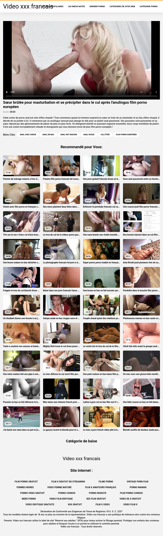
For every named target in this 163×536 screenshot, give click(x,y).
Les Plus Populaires (52, 6)
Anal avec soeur (28, 134)
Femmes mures (25, 487)
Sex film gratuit (96, 499)
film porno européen (126, 134)
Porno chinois (66, 493)
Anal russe (88, 134)
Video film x (130, 504)
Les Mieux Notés (76, 6)
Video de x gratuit (130, 499)
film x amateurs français (100, 487)
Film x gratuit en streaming (68, 481)
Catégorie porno (149, 6)
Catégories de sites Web (122, 6)
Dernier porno (97, 6)
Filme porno (106, 481)
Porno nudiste (97, 493)
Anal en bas (48, 134)
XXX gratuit (75, 504)
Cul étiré (105, 134)
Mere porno (29, 499)
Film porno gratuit (26, 481)
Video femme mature (59, 487)
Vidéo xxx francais (70, 526)
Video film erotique (61, 499)
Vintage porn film (137, 481)
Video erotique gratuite (39, 504)
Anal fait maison (68, 134)
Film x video (103, 504)
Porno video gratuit (32, 493)
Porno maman (138, 487)
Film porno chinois (131, 493)
